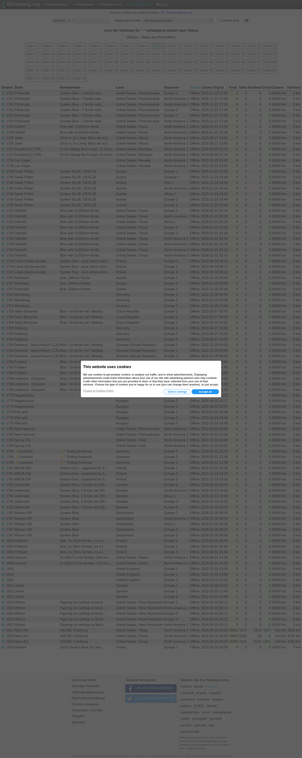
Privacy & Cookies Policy (98, 390)
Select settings (177, 391)
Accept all (205, 391)
